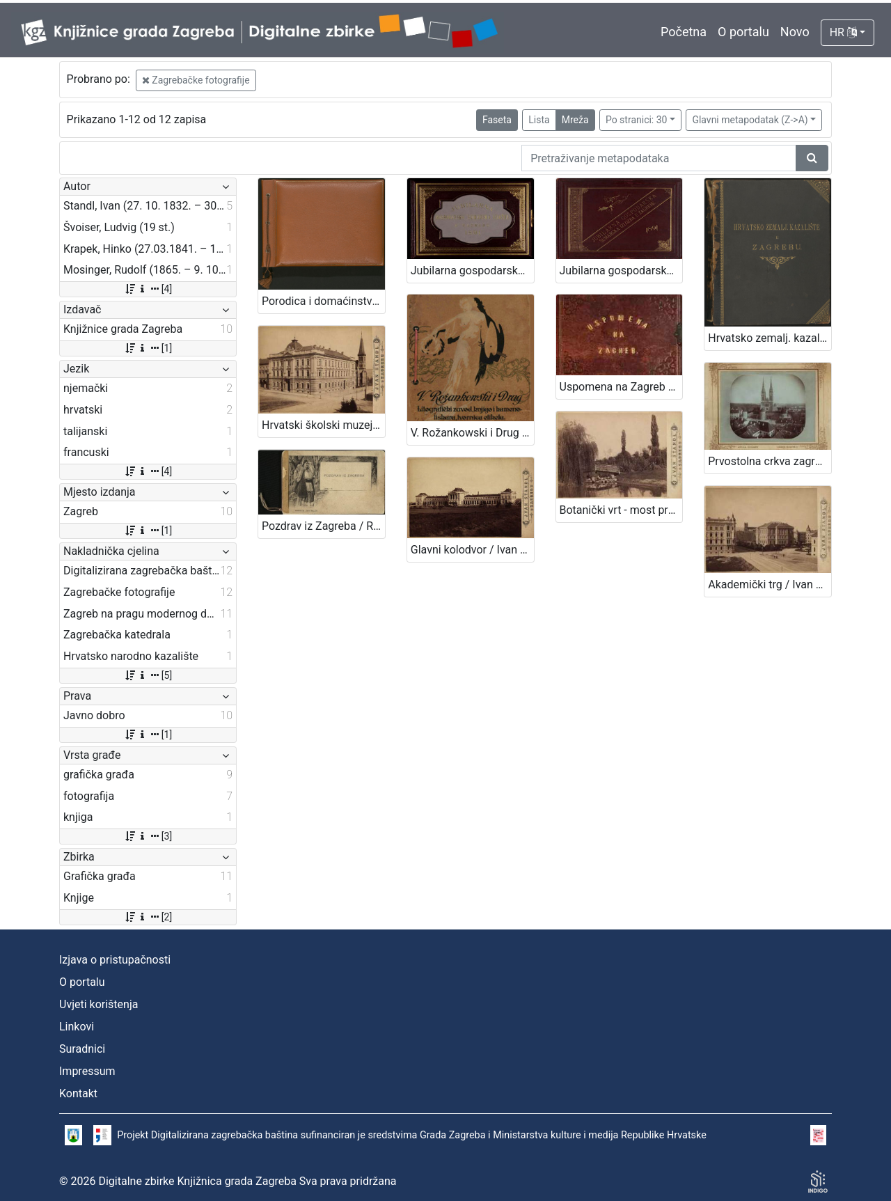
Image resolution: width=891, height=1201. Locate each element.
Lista (538, 119)
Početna (684, 31)
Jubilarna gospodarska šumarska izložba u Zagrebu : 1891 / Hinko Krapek (621, 270)
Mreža (575, 119)
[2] (148, 917)
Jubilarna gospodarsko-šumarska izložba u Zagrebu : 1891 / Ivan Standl (472, 270)
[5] (148, 675)
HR (843, 32)
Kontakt (78, 1093)
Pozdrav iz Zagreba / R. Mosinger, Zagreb (323, 526)
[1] (148, 348)
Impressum (87, 1071)
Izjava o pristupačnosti (115, 959)
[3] (148, 836)
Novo (795, 31)
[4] (148, 289)
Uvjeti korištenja (98, 1004)
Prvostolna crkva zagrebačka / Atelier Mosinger (769, 461)
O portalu (743, 31)
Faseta (497, 119)
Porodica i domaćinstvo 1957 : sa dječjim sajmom (323, 301)
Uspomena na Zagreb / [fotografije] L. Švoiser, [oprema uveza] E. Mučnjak (621, 386)
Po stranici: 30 (637, 119)
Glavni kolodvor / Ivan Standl (472, 549)
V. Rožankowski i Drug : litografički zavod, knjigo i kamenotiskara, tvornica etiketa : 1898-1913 (472, 432)
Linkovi (76, 1026)
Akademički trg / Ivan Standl (769, 584)
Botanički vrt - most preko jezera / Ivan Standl (621, 510)
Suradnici (82, 1048)
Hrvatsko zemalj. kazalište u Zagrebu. (769, 338)
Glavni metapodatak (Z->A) (749, 119)
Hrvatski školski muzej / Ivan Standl (323, 425)
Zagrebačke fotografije (196, 80)
